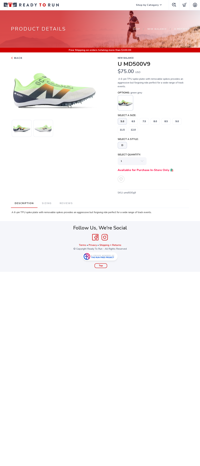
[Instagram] (104, 237)
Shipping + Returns (110, 245)
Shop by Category (147, 5)
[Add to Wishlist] (121, 179)
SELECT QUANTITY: (129, 154)
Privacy (93, 245)
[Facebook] (95, 237)
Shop (136, 29)
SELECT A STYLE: (128, 139)
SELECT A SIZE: (127, 115)
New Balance (157, 29)
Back (16, 58)
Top (101, 265)
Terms (82, 245)
